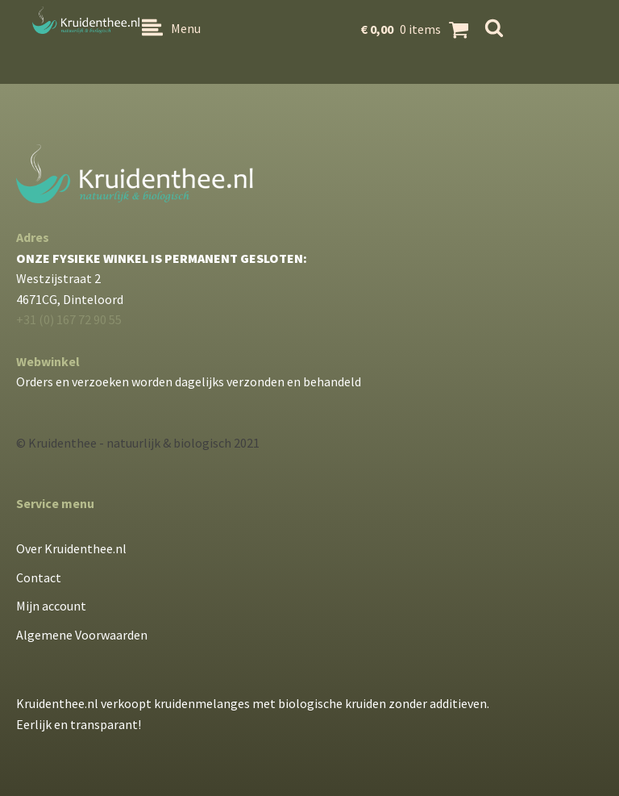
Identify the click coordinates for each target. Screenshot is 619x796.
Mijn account (51, 606)
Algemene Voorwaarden (81, 635)
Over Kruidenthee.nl (71, 548)
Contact (38, 577)
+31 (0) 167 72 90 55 (69, 319)
